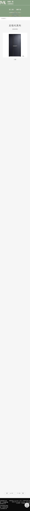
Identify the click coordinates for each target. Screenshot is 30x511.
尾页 (23, 493)
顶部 (27, 505)
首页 (7, 493)
